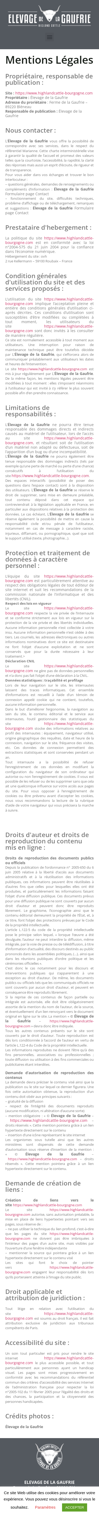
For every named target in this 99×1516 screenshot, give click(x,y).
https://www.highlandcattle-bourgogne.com (54, 93)
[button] (49, 37)
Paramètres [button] (45, 1507)
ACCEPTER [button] (74, 1507)
